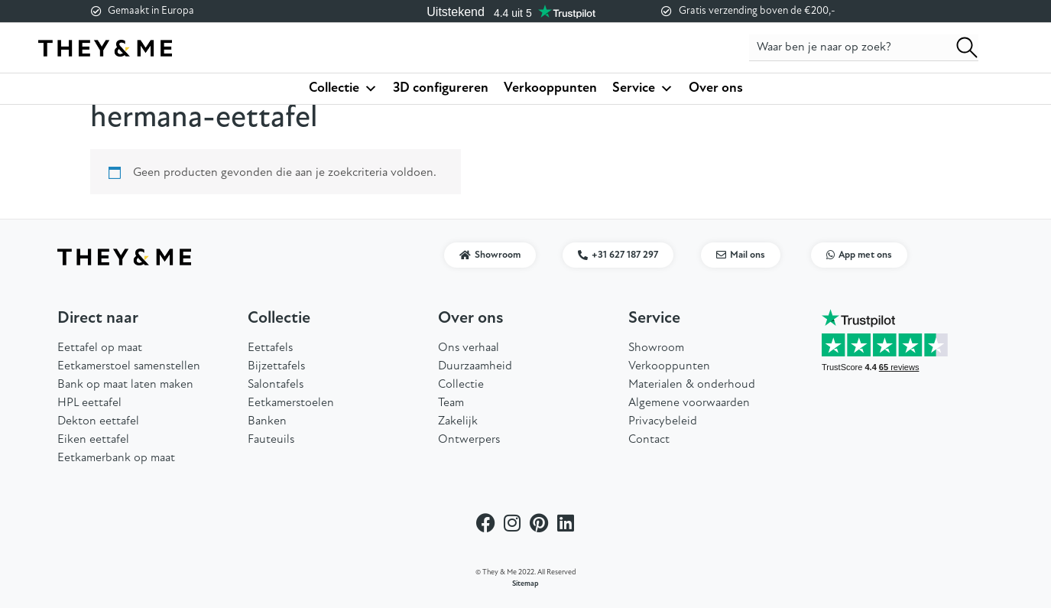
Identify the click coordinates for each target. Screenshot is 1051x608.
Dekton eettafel (98, 421)
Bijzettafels (276, 366)
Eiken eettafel (93, 440)
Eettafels (270, 348)
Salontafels (275, 385)
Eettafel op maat (99, 348)
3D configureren (440, 88)
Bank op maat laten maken (125, 385)
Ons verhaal (468, 348)
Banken (267, 421)
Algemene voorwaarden (689, 403)
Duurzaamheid (475, 366)
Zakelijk (458, 421)
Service (642, 88)
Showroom (656, 348)
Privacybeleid (662, 421)
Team (451, 403)
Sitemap (525, 584)
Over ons (716, 88)
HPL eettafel (89, 403)
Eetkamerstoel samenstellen (128, 366)
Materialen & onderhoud (691, 385)
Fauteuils (271, 440)
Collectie (343, 88)
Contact (649, 440)
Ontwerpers (469, 440)
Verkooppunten (550, 88)
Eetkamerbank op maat (116, 458)
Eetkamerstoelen (291, 403)
